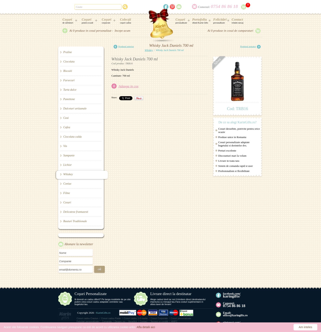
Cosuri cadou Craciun (87, 318)
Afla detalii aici (146, 327)
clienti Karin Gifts (200, 21)
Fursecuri (69, 80)
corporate (106, 21)
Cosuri (67, 202)
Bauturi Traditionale (75, 221)
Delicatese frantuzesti (75, 211)
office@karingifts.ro (235, 315)
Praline (67, 52)
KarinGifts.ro (103, 312)
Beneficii (132, 321)
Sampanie (69, 155)
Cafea (66, 127)
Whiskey (68, 174)
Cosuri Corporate (159, 318)
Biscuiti (67, 70)
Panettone (69, 99)
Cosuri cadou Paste (111, 318)
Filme (66, 193)
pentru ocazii (87, 21)
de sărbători (67, 21)
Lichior (67, 164)
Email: (227, 312)
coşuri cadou (125, 21)
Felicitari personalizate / (88, 321)
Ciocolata (69, 61)
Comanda (107, 321)
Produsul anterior (123, 47)
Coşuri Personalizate (91, 294)
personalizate (181, 21)
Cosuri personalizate (181, 318)
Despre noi (119, 321)
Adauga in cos (128, 86)
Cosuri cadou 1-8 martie (136, 318)
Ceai (66, 117)
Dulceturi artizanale (75, 108)
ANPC (174, 321)
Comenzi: (218, 7)
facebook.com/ (232, 295)
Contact (143, 321)
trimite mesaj (237, 21)
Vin (65, 146)
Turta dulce (69, 89)
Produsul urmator (250, 47)
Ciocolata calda (72, 136)
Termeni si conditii (159, 321)
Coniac (67, 183)
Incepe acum (122, 30)
